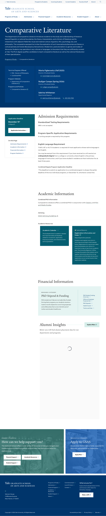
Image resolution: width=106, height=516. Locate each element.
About (97, 17)
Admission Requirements (18, 144)
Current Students (71, 2)
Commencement (69, 482)
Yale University (11, 2)
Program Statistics (16, 153)
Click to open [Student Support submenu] (89, 16)
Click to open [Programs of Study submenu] (18, 16)
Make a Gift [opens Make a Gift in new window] (85, 495)
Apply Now (78, 454)
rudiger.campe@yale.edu (50, 87)
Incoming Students (56, 2)
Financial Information (17, 150)
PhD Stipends (87, 303)
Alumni (93, 2)
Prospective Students (41, 2)
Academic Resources (63, 17)
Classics (89, 203)
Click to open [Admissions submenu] (33, 16)
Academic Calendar (50, 230)
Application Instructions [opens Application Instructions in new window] (18, 130)
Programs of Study (11, 17)
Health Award (87, 305)
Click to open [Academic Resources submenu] (71, 16)
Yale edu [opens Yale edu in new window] (97, 512)
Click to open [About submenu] (100, 16)
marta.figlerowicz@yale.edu (51, 76)
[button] (100, 2)
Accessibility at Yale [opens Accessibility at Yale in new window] (75, 512)
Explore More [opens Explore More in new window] (91, 324)
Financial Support (44, 17)
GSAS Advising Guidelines (47, 216)
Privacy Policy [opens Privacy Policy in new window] (88, 512)
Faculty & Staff (83, 2)
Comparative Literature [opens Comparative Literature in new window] (19, 89)
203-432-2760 (69, 98)
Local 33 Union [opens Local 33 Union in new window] (69, 485)
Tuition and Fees (88, 308)
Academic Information (17, 147)
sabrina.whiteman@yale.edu (51, 98)
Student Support (83, 17)
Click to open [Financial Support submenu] (51, 16)
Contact (67, 487)
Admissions (28, 17)
